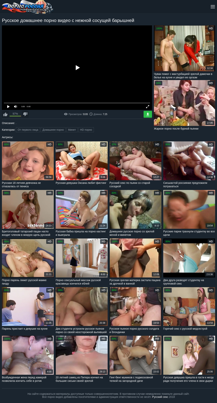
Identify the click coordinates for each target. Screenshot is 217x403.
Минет (72, 129)
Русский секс (160, 396)
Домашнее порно (53, 129)
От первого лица (28, 129)
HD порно (86, 129)
